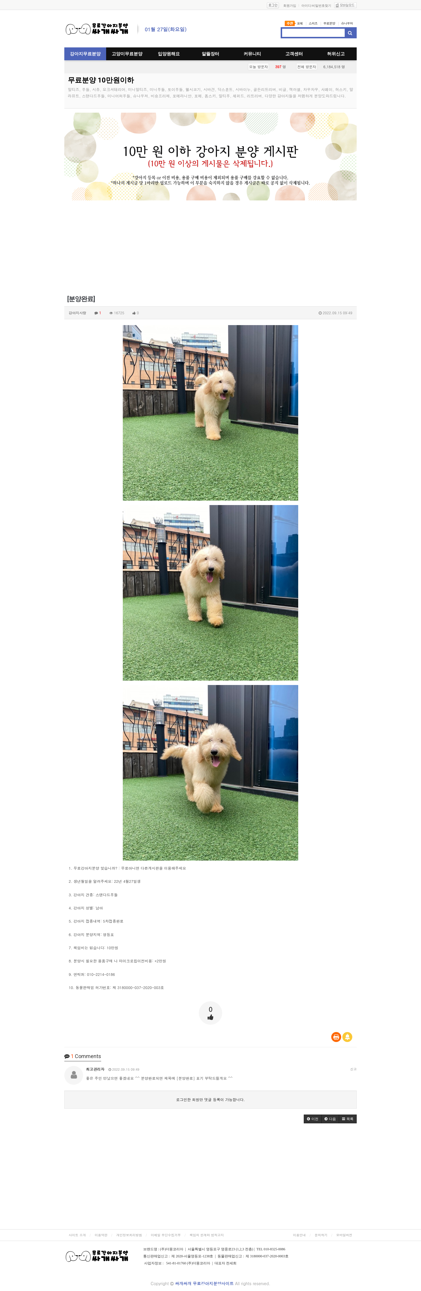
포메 (300, 23)
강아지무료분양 (85, 53)
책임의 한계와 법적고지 (206, 1235)
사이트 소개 (77, 1235)
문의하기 (321, 1235)
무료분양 (329, 23)
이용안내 (299, 1235)
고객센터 (294, 53)
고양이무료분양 (127, 53)
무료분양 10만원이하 (101, 80)
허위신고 (336, 53)
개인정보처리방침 (129, 1235)
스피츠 (313, 23)
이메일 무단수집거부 (166, 1235)
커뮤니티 (252, 53)
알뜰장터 (210, 53)
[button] (313, 1119)
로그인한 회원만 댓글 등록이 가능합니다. (210, 1099)
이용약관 (101, 1235)
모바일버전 (344, 1235)
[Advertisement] (210, 251)
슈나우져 (347, 23)
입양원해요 (169, 53)
